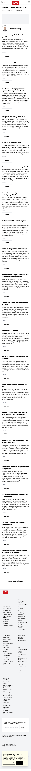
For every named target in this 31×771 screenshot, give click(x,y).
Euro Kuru (5, 623)
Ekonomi (19, 7)
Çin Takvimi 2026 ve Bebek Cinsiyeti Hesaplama (8, 686)
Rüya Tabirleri (21, 644)
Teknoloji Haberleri (7, 614)
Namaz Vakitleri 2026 (22, 598)
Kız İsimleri (20, 673)
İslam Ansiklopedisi (22, 649)
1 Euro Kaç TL (6, 659)
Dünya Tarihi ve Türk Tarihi (23, 646)
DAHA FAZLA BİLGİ (9, 763)
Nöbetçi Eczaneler (22, 604)
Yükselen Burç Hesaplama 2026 (7, 694)
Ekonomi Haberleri (7, 600)
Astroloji (20, 624)
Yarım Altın (5, 649)
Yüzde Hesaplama (7, 697)
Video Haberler (21, 635)
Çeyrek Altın (6, 647)
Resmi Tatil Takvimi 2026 (8, 712)
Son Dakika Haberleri (8, 596)
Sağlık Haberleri (7, 610)
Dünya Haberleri (7, 608)
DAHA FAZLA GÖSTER (15, 581)
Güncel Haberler (7, 602)
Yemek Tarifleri (6, 635)
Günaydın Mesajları (8, 643)
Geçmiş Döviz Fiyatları (6, 700)
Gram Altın (5, 645)
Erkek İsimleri (21, 671)
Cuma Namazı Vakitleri (21, 602)
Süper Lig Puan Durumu (6, 664)
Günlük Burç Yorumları (21, 613)
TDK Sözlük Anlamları (20, 637)
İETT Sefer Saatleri (7, 690)
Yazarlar (4, 10)
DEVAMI (6, 56)
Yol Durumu (20, 620)
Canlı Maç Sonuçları (8, 661)
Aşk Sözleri (5, 641)
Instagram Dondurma (20, 627)
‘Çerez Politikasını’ (19, 758)
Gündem (12, 7)
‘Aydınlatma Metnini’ (8, 760)
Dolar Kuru (5, 621)
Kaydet (23, 727)
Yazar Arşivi (19, 10)
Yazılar (5, 7)
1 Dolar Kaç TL (6, 657)
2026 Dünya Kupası (22, 622)
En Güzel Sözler (21, 665)
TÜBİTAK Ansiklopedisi (21, 652)
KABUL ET (19, 763)
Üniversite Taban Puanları (22, 641)
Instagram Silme (22, 629)
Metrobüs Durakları (22, 667)
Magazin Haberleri (7, 604)
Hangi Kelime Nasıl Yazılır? (22, 662)
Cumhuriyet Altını (7, 653)
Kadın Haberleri (7, 612)
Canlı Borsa (21, 596)
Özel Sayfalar (11, 10)
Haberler (5, 598)
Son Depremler (21, 616)
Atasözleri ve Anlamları (6, 679)
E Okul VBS (20, 609)
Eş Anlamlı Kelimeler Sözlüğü (23, 658)
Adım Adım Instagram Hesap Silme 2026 (7, 709)
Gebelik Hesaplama (8, 692)
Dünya (25, 7)
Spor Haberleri (6, 606)
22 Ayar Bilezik (6, 655)
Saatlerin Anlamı (7, 639)
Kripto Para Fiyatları (8, 625)
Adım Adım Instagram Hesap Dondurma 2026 (7, 704)
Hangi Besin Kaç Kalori (22, 655)
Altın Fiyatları (6, 619)
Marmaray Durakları (23, 669)
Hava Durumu (21, 618)
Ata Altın (5, 651)
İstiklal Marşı (21, 606)
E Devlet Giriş (21, 611)
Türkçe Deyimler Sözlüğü (7, 682)
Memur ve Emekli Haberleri (7, 617)
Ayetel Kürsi (6, 637)
